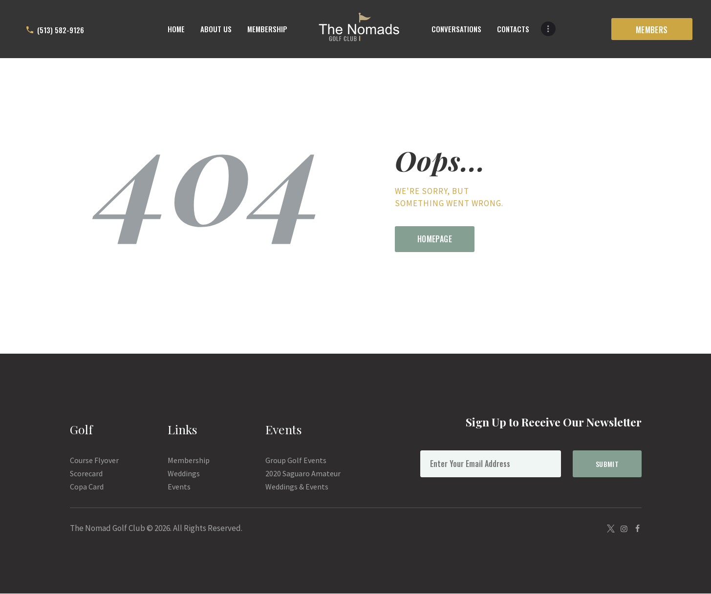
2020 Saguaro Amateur (303, 473)
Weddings (184, 473)
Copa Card (87, 486)
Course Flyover (94, 460)
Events (179, 486)
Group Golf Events (295, 460)
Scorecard (86, 473)
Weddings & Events (296, 486)
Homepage (434, 239)
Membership (189, 460)
